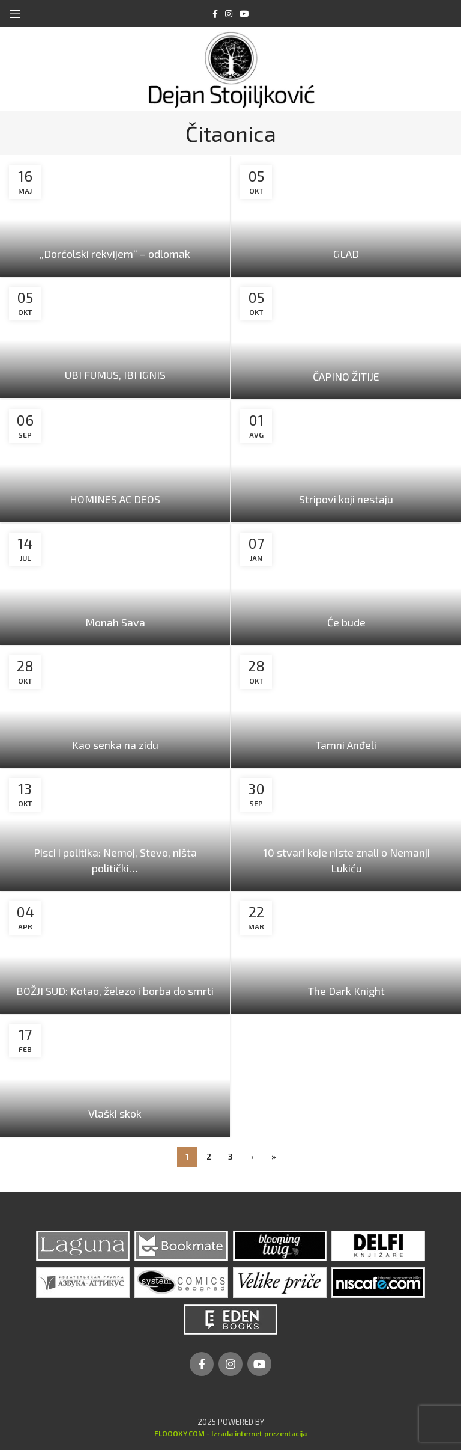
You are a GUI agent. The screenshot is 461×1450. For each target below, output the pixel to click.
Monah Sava (115, 622)
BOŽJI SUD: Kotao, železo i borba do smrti (115, 990)
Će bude (346, 622)
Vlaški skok (115, 1113)
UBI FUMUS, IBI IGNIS (115, 374)
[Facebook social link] (215, 14)
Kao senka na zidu (115, 744)
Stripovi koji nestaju (346, 499)
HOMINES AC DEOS (115, 499)
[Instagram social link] (228, 14)
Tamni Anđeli (346, 744)
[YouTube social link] (244, 14)
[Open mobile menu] (15, 14)
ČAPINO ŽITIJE (346, 376)
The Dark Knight (346, 990)
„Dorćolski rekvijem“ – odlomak (115, 253)
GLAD (346, 253)
